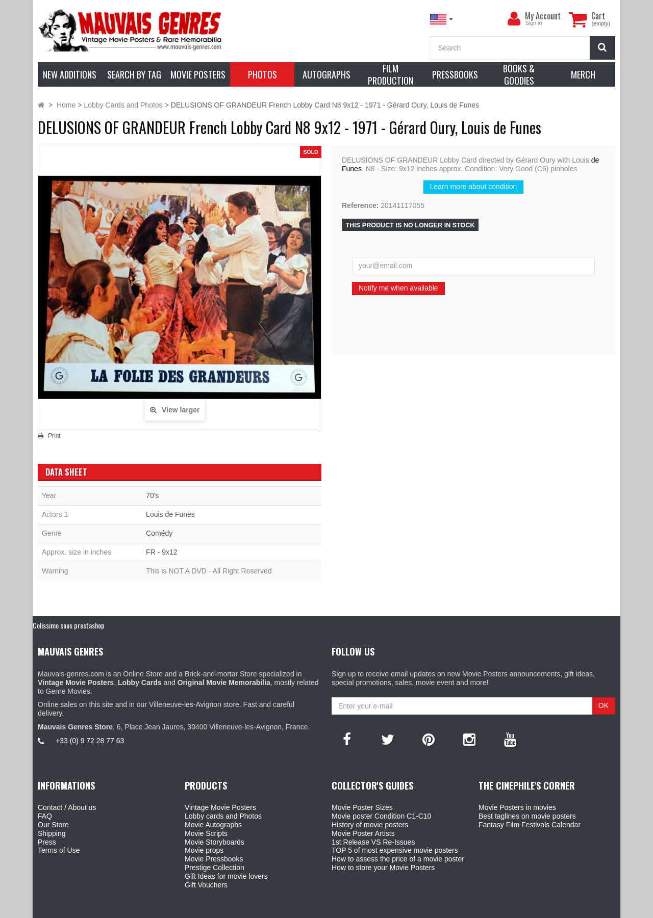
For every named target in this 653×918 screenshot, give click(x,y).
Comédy (159, 533)
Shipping (52, 833)
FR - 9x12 (161, 552)
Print (54, 435)
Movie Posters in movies (517, 807)
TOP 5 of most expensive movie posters (395, 850)
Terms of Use (59, 850)
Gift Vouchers (206, 885)
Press (47, 842)
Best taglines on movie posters (527, 816)
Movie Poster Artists (363, 833)
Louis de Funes (170, 514)
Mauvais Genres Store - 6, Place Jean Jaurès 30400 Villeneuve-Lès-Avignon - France (350, 908)
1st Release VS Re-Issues (373, 842)
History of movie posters (370, 825)
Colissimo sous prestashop (69, 625)
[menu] (514, 19)
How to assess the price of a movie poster (398, 859)
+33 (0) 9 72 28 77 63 (90, 741)
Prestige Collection (214, 867)
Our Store (53, 825)
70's (152, 495)
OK (603, 705)
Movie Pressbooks (214, 859)
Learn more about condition (473, 186)
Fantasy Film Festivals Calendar (530, 825)
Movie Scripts (206, 833)
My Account (543, 16)
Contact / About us (67, 807)
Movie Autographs (213, 825)
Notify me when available (398, 288)
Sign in (533, 23)
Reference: (360, 205)
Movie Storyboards (214, 842)
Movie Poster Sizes (362, 807)
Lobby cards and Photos (223, 816)
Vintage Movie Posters (220, 807)
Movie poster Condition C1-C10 (381, 816)
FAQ (45, 816)
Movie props (204, 850)
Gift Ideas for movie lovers (226, 876)
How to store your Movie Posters (383, 867)
